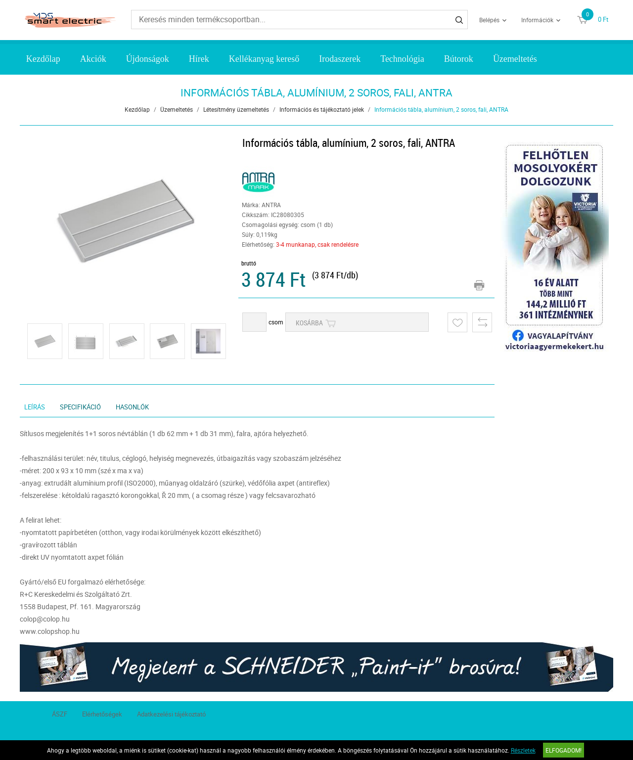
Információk (537, 20)
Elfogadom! (563, 750)
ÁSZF (59, 714)
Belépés (489, 20)
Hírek (199, 59)
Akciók (93, 59)
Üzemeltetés (515, 59)
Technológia (402, 59)
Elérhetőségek (102, 714)
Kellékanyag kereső (264, 59)
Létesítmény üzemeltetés (236, 109)
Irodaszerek (340, 59)
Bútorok (458, 59)
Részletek (523, 750)
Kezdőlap (43, 59)
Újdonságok (147, 59)
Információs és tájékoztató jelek (321, 109)
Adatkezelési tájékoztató (171, 714)
